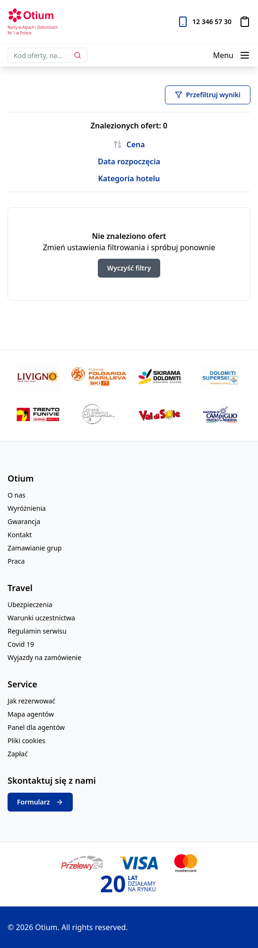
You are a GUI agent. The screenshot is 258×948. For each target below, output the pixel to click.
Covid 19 (21, 644)
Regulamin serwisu (37, 630)
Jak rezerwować (31, 700)
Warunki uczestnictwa (41, 617)
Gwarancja (24, 521)
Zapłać (18, 753)
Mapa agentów (31, 714)
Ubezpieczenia (30, 604)
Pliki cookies (26, 740)
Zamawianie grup (35, 547)
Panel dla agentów (36, 727)
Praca (16, 561)
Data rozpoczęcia (129, 161)
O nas (17, 495)
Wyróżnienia (27, 508)
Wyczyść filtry (129, 267)
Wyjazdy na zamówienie (44, 657)
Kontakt (20, 534)
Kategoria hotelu (129, 178)
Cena (129, 144)
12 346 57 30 (212, 21)
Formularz (40, 802)
